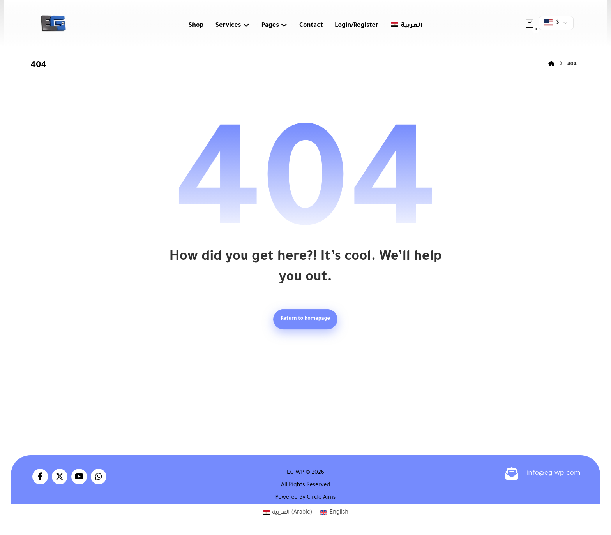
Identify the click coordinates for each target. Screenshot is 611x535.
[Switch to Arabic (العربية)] (287, 514)
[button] (530, 23)
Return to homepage (306, 319)
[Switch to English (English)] (334, 514)
